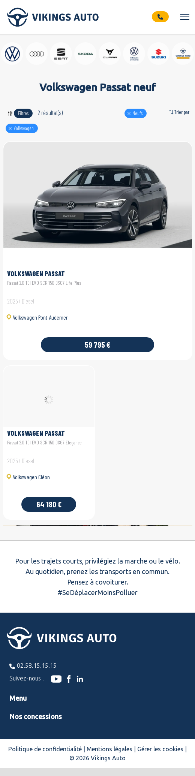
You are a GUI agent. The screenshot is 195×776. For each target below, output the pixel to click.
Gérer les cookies (160, 749)
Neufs (137, 113)
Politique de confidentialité (45, 749)
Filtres (23, 113)
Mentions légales (109, 749)
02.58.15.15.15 (37, 665)
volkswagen (24, 128)
